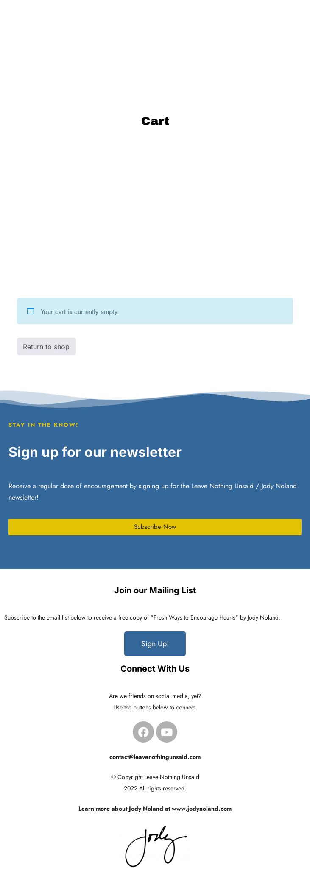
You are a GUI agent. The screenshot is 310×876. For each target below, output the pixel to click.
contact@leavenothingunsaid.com (155, 757)
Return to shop (46, 346)
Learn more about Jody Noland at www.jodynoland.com (155, 808)
